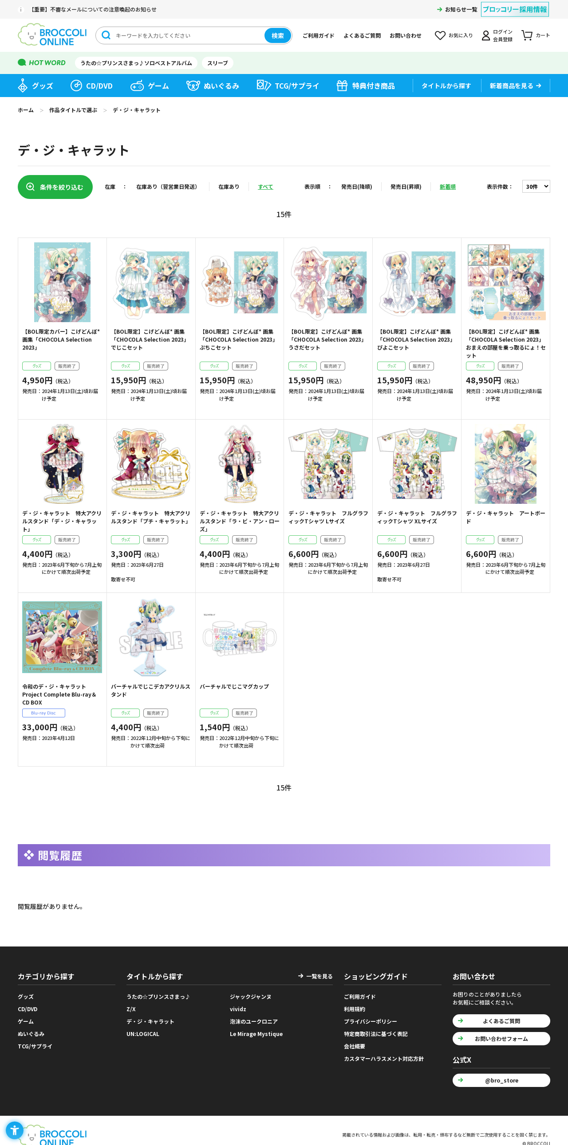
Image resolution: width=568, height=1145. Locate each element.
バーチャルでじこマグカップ (234, 686)
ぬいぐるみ (221, 85)
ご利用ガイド (319, 35)
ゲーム (158, 85)
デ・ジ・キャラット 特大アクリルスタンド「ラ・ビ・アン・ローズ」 (240, 521)
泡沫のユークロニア (254, 1018)
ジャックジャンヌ (251, 993)
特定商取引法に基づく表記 (376, 1030)
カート (543, 35)
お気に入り (461, 35)
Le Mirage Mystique (256, 1030)
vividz (238, 1005)
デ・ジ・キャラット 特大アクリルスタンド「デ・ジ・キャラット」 (62, 521)
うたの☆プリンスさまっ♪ (158, 993)
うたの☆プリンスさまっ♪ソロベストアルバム (136, 62)
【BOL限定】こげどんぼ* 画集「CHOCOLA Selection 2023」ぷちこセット (239, 339)
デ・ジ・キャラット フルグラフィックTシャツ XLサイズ (417, 517)
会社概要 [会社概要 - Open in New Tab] (354, 1043)
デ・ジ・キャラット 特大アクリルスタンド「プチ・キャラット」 (151, 517)
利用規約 (354, 1005)
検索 (278, 35)
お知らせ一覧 (461, 9)
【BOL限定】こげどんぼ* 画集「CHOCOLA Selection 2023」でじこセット (150, 339)
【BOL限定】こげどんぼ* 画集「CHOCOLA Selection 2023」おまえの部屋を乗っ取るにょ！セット (506, 343)
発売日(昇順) (406, 186)
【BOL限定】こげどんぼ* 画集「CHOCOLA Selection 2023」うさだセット (327, 339)
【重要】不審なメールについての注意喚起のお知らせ (93, 9)
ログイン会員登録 (503, 35)
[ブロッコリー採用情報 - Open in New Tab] (515, 4)
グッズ (42, 85)
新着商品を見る (511, 85)
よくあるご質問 (362, 35)
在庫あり (229, 186)
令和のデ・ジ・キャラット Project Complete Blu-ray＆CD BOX (59, 694)
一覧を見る (319, 973)
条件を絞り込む (61, 187)
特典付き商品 (373, 85)
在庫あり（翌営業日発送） (168, 186)
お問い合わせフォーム (501, 1035)
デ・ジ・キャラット (150, 1018)
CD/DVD (99, 85)
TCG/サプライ (297, 85)
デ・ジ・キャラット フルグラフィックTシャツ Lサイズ (328, 517)
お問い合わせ (406, 35)
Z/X (131, 1005)
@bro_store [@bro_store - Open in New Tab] (501, 1077)
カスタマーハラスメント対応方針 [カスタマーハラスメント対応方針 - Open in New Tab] (384, 1055)
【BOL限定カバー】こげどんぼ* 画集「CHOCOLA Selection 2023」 (61, 339)
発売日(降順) (356, 186)
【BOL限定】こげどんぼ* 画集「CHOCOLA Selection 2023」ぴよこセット (416, 339)
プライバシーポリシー (370, 1018)
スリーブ (217, 62)
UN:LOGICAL (142, 1030)
